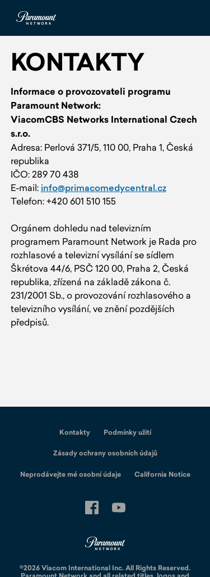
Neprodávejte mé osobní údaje (70, 474)
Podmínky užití (127, 432)
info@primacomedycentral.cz (103, 188)
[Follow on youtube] (118, 507)
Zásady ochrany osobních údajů (105, 453)
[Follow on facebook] (92, 507)
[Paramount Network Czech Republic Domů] (35, 18)
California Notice (162, 474)
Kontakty (74, 432)
